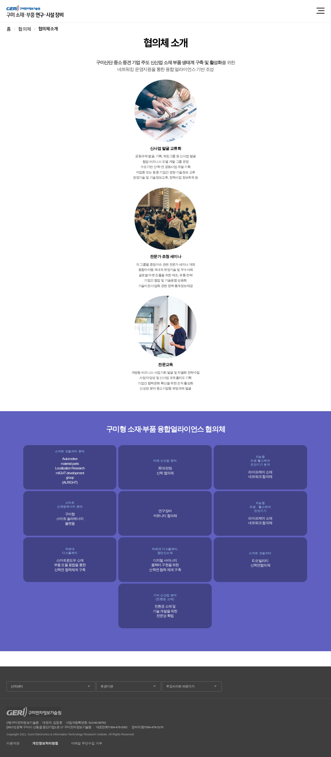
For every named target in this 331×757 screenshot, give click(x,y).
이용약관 (12, 743)
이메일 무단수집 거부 (86, 743)
